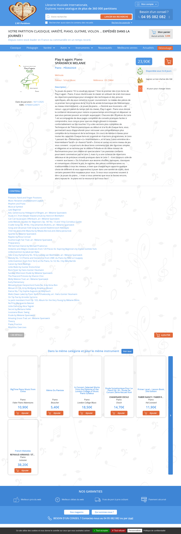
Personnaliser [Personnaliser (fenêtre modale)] (135, 530)
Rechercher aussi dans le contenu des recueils (71, 22)
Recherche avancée (121, 22)
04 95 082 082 (152, 16)
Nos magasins (76, 512)
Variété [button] (49, 47)
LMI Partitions (22, 23)
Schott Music (69, 80)
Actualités (148, 47)
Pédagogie (32, 47)
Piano (58, 67)
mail (130, 518)
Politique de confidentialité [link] (154, 530)
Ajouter (168, 61)
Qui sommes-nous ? (104, 512)
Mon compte (147, 4)
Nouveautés (105, 47)
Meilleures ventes (127, 47)
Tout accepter (101, 530)
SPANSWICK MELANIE (70, 63)
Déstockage (165, 48)
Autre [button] (65, 47)
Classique (15, 47)
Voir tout (127, 351)
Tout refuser (118, 530)
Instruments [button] (84, 47)
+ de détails (16, 335)
